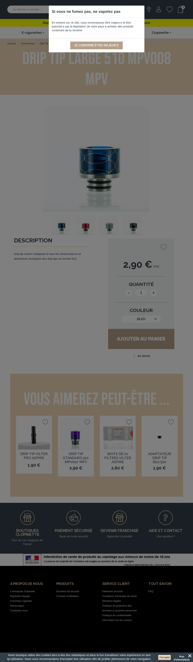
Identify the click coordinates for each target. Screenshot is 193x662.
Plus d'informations (182, 657)
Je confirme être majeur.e (96, 45)
